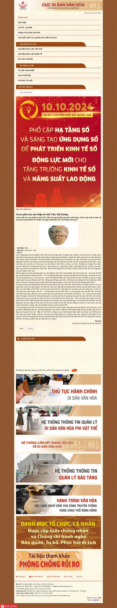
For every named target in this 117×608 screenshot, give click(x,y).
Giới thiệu (22, 22)
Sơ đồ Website (53, 577)
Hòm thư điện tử (36, 577)
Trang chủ (23, 17)
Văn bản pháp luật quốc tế (30, 54)
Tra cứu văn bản (25, 59)
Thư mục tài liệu (25, 80)
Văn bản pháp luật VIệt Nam (30, 49)
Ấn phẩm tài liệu (27, 66)
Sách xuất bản (24, 75)
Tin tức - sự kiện (25, 28)
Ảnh (21, 329)
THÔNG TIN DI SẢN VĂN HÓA (29, 33)
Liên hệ (79, 577)
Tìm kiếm (68, 577)
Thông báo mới (28, 339)
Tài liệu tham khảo (26, 70)
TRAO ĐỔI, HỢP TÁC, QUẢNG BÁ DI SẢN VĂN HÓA (37, 38)
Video (30, 329)
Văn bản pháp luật (28, 44)
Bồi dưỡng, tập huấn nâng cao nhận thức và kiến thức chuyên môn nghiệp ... (47, 370)
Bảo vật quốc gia (23, 209)
